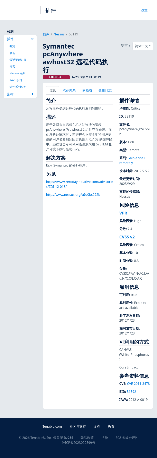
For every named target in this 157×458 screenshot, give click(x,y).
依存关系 (69, 90)
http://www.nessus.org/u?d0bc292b (73, 194)
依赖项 (87, 90)
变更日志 (105, 90)
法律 (104, 437)
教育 (111, 426)
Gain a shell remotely (132, 160)
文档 (97, 426)
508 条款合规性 (127, 437)
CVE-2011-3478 (138, 383)
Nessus (59, 34)
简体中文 (141, 46)
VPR (123, 213)
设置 (144, 10)
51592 (131, 391)
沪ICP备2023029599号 (78, 442)
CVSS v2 (127, 237)
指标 (20, 94)
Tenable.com (52, 426)
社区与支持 (78, 426)
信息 (52, 90)
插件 (50, 10)
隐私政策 (87, 437)
